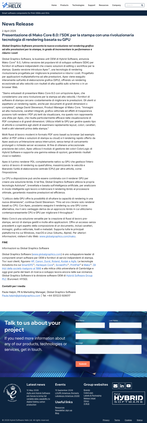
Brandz (87, 390)
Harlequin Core (44, 264)
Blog (57, 413)
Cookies (128, 420)
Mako (87, 264)
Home (54, 5)
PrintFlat (75, 264)
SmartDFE (27, 264)
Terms (117, 420)
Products (64, 5)
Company (116, 5)
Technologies (78, 5)
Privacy (106, 420)
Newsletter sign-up (63, 410)
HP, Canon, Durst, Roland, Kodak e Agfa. (54, 261)
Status (139, 420)
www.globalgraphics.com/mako (57, 236)
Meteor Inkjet (90, 398)
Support (91, 5)
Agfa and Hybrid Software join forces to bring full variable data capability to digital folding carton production (38, 399)
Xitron (86, 401)
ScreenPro (61, 264)
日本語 (86, 404)
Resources (104, 5)
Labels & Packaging (92, 395)
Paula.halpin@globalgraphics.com (21, 295)
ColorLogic (88, 393)
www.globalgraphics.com (46, 254)
